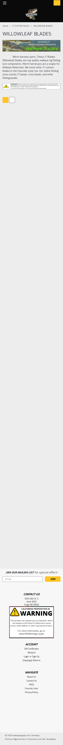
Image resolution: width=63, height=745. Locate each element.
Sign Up (35, 656)
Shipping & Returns (31, 660)
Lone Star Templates (46, 739)
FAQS (31, 684)
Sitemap (35, 735)
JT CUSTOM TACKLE (20, 26)
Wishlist (31, 652)
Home (5, 26)
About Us (31, 677)
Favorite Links (31, 688)
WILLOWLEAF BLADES (43, 26)
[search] (42, 3)
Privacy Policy (31, 692)
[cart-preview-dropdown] (56, 3)
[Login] (49, 3)
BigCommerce (20, 739)
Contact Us (31, 680)
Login (26, 656)
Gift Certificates (31, 649)
